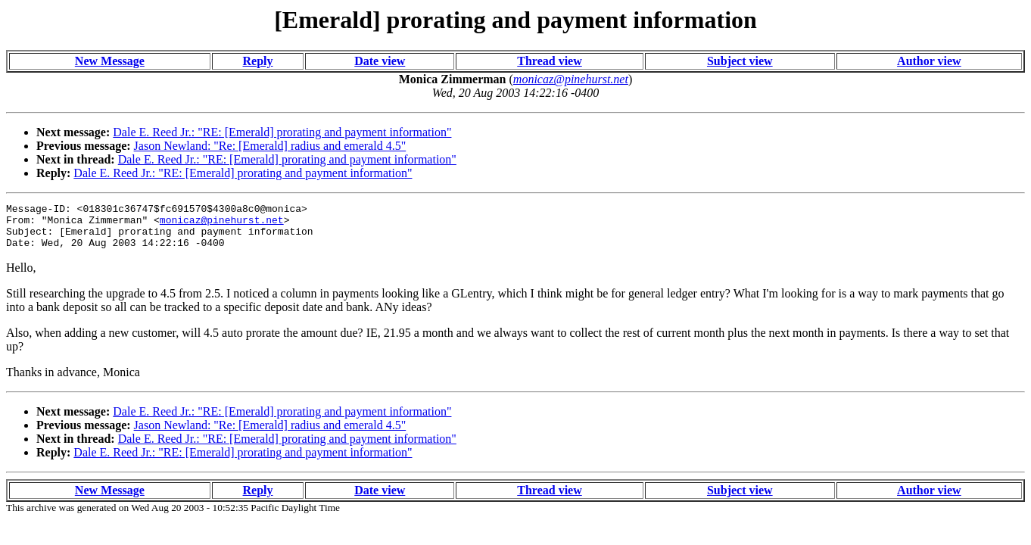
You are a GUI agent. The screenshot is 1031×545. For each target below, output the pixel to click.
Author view (929, 60)
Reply (258, 60)
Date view (379, 60)
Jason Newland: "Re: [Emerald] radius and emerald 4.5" (270, 145)
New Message (110, 60)
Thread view (549, 60)
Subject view (740, 60)
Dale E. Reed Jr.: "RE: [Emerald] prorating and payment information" (282, 132)
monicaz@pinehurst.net (222, 224)
